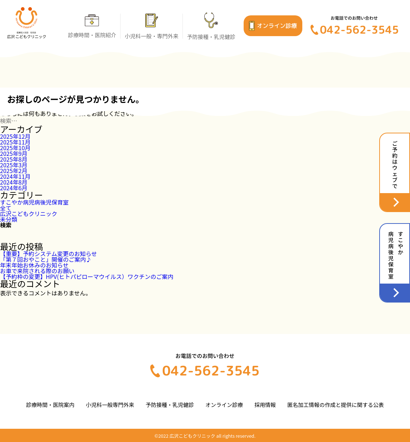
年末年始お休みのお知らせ (34, 265)
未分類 (8, 219)
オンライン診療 (224, 404)
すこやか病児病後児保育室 (34, 202)
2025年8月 (13, 159)
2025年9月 (13, 153)
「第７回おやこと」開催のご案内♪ (46, 259)
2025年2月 (13, 170)
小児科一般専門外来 (110, 404)
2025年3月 (13, 165)
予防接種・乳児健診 (170, 404)
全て (5, 207)
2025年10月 (15, 147)
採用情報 (265, 404)
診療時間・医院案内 (50, 404)
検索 (5, 225)
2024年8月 (13, 182)
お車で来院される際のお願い (37, 270)
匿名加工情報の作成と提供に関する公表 (335, 404)
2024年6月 (13, 187)
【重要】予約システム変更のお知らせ (48, 253)
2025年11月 (15, 142)
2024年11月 (15, 176)
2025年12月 (15, 136)
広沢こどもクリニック (28, 213)
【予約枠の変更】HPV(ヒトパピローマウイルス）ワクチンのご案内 (86, 276)
